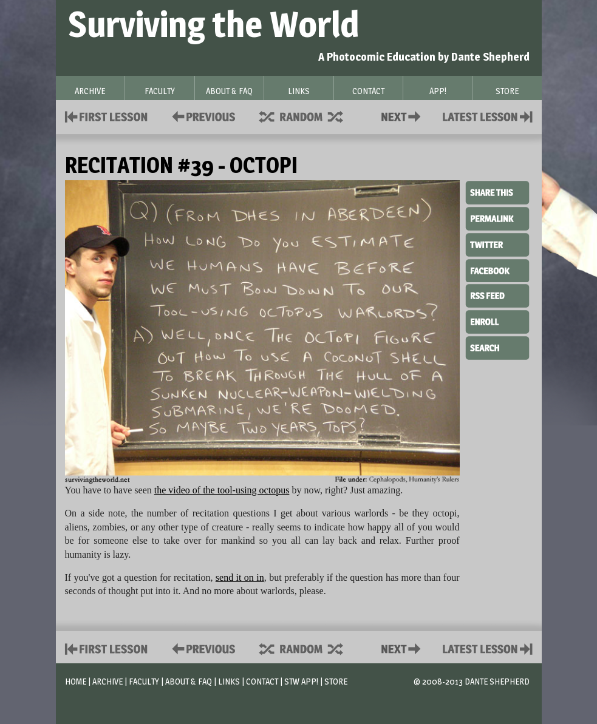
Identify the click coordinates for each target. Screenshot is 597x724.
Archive (107, 681)
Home (75, 681)
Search (497, 346)
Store (335, 681)
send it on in (240, 577)
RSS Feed (497, 295)
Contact (403, 115)
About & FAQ (188, 681)
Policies (201, 115)
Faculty (144, 681)
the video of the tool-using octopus (222, 490)
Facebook (497, 269)
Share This (497, 193)
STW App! (301, 681)
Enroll (497, 320)
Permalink (497, 218)
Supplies (309, 115)
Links (229, 681)
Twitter (497, 244)
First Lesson (106, 115)
